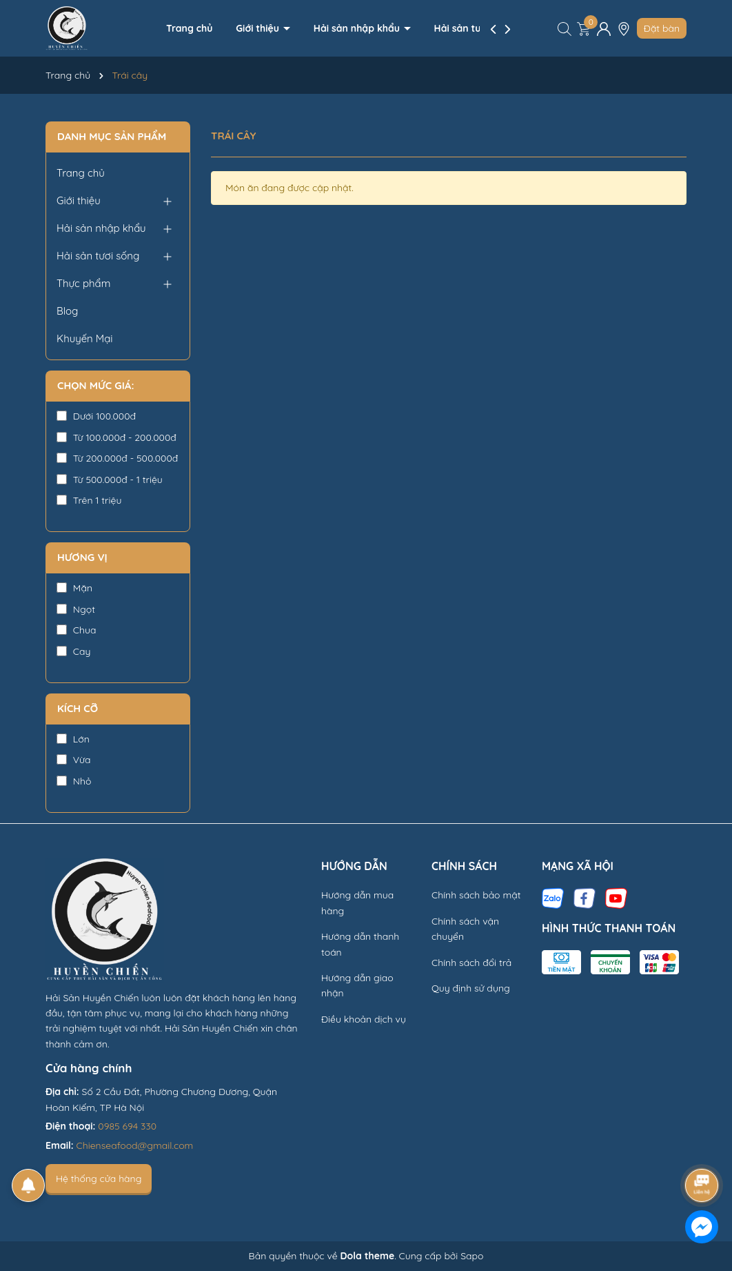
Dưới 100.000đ (96, 416)
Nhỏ (74, 781)
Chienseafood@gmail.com (135, 1145)
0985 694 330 (127, 1126)
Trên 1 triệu (89, 500)
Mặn (74, 588)
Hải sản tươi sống (476, 28)
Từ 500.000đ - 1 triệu (110, 479)
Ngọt (76, 609)
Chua (76, 630)
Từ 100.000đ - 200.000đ (116, 437)
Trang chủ (189, 28)
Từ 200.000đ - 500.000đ (117, 458)
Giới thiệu (259, 28)
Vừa (73, 759)
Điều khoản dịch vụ (363, 1019)
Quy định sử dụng (470, 988)
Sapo (471, 1256)
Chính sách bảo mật (475, 895)
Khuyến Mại (85, 338)
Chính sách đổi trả (471, 962)
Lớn (73, 739)
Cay (73, 651)
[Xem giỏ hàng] (584, 28)
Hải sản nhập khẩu (358, 28)
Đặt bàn (662, 28)
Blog (67, 310)
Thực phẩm (83, 283)
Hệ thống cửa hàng (98, 1178)
